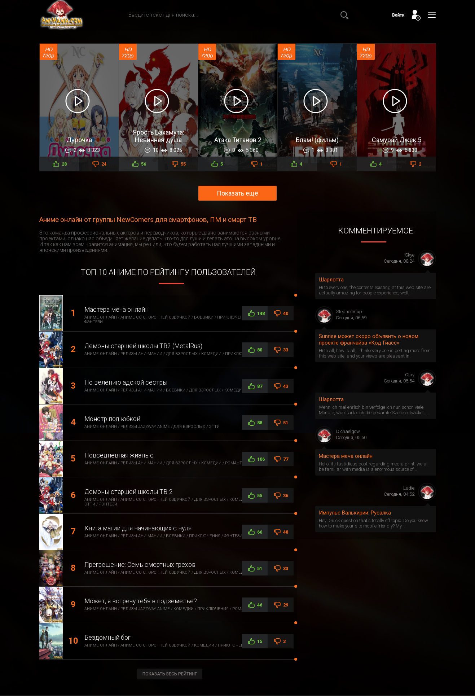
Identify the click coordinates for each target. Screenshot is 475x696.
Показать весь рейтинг (169, 674)
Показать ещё (237, 193)
